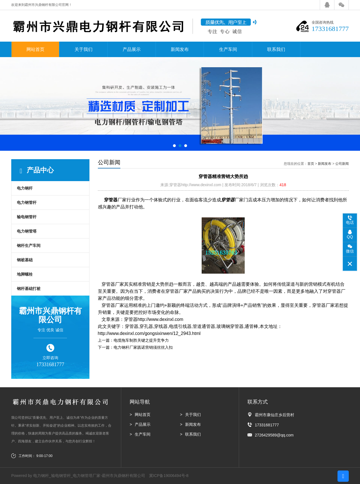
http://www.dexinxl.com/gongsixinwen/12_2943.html (149, 333)
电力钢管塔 (27, 231)
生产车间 (228, 49)
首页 (310, 164)
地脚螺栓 (25, 274)
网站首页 (35, 49)
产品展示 (132, 49)
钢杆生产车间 (28, 245)
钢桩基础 (25, 260)
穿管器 (111, 199)
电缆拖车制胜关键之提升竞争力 (141, 340)
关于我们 (84, 49)
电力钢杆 (25, 188)
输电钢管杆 (27, 217)
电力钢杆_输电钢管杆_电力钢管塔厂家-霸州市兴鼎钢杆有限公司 (89, 475)
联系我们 (276, 49)
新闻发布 (180, 49)
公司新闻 (342, 164)
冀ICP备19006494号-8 (168, 475)
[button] (174, 145)
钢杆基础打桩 (28, 288)
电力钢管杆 (27, 202)
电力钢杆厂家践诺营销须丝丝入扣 (143, 347)
